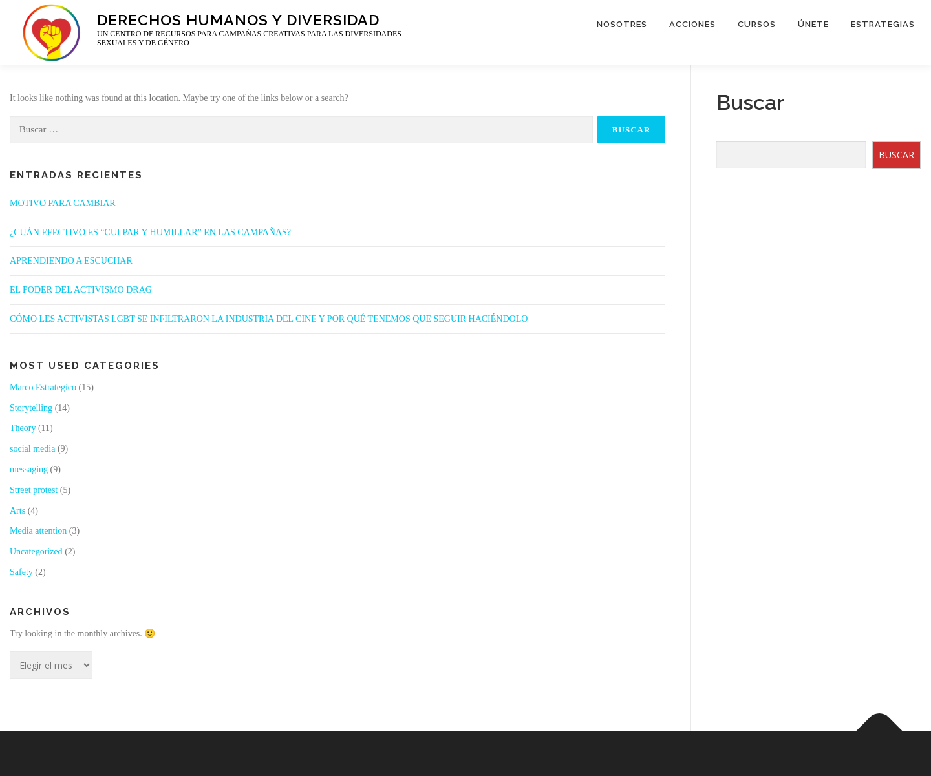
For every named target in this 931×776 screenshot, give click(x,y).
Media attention (38, 531)
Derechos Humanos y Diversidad (238, 19)
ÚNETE (813, 24)
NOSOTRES (622, 24)
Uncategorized (36, 551)
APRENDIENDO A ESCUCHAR (71, 261)
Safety (21, 572)
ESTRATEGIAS (883, 24)
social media (32, 449)
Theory (23, 428)
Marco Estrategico (43, 387)
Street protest (34, 490)
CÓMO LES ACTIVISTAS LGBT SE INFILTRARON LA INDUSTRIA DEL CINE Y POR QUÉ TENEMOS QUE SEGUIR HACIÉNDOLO (269, 319)
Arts (17, 511)
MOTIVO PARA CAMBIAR (63, 203)
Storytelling (31, 408)
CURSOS (757, 24)
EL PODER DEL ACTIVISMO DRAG (81, 290)
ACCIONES (692, 24)
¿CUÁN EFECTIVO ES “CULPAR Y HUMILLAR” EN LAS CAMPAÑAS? (150, 232)
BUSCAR (896, 155)
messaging (29, 469)
